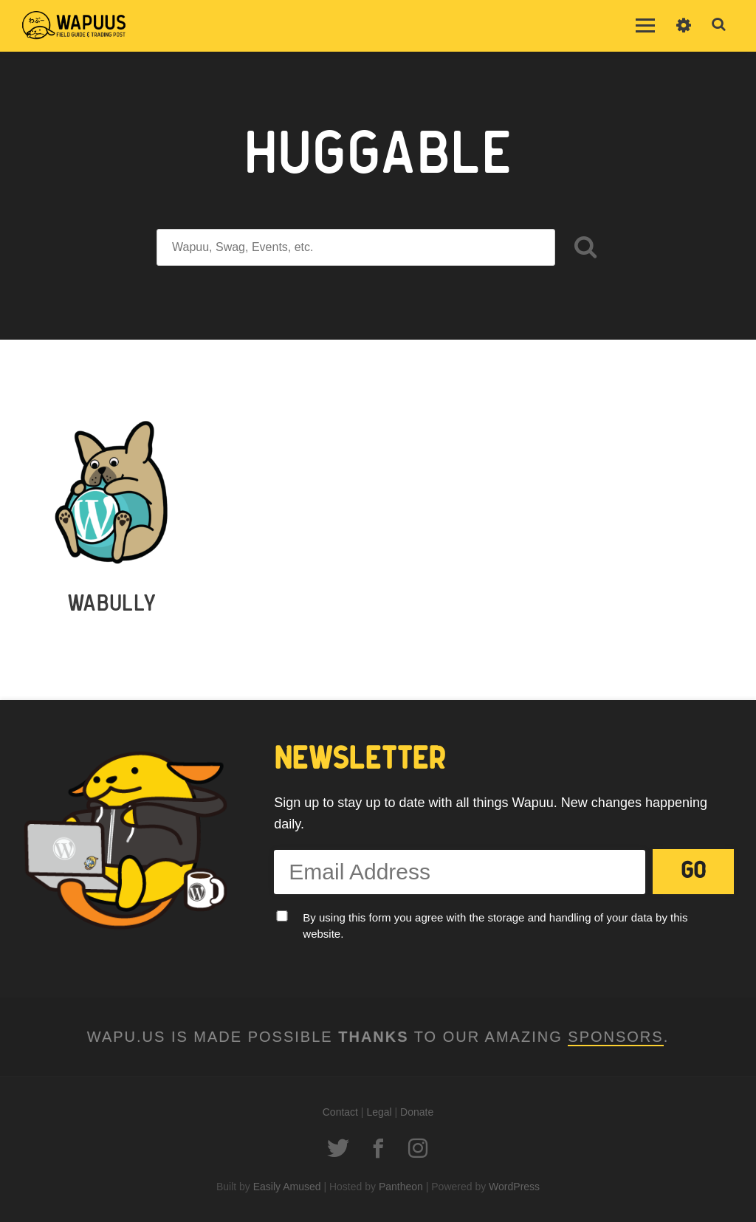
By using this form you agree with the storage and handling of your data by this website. (495, 926)
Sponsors (615, 1037)
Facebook (378, 1148)
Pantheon (401, 1186)
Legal (378, 1112)
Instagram (418, 1148)
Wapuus (74, 26)
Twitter (338, 1148)
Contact (340, 1112)
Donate (416, 1112)
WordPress (514, 1186)
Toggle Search (719, 25)
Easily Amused (287, 1186)
